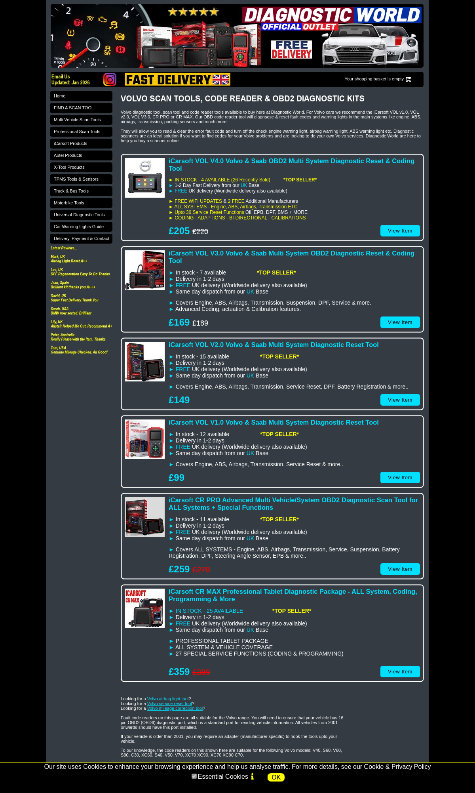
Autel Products (68, 155)
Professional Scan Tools (77, 131)
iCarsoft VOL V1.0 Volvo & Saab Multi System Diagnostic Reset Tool (274, 422)
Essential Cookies (223, 776)
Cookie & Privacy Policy (397, 766)
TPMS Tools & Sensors (76, 179)
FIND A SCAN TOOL (74, 107)
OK (276, 777)
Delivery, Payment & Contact (81, 238)
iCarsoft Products (70, 143)
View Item (400, 231)
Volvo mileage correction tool (175, 708)
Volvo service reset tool (169, 703)
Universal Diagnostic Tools (79, 214)
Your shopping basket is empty (374, 78)
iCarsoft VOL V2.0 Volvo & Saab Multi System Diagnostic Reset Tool (274, 344)
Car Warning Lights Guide (79, 226)
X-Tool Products (69, 167)
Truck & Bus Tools (71, 191)
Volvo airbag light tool (168, 698)
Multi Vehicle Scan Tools (77, 119)
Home (59, 95)
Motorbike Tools (69, 202)
